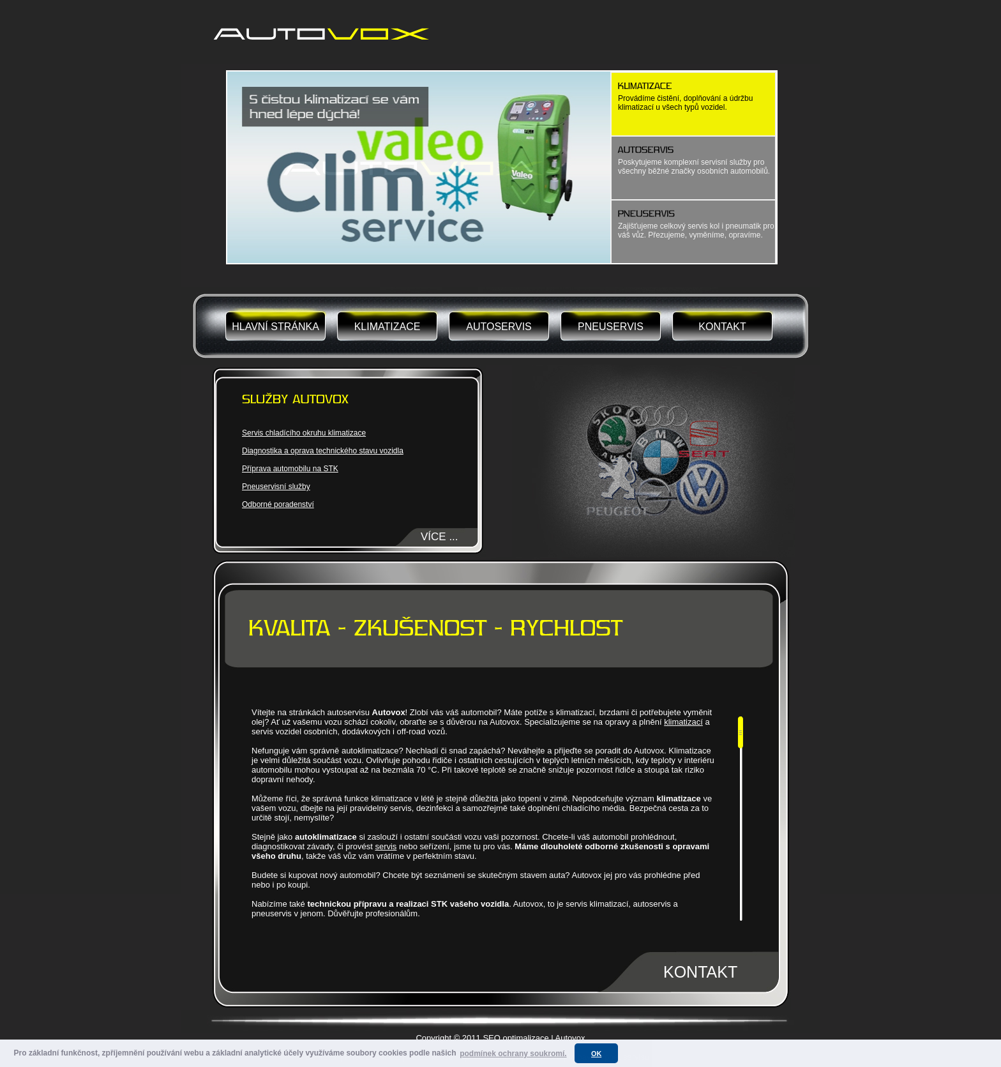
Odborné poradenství (278, 504)
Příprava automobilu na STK (290, 468)
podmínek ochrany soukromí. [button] (513, 1053)
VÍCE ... (439, 537)
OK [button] (596, 1053)
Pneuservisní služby (276, 486)
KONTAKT (722, 326)
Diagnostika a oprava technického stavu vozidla (322, 450)
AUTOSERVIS (499, 326)
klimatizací (683, 722)
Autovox (570, 1038)
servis (385, 846)
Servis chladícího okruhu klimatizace (304, 432)
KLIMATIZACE (387, 326)
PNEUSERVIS (611, 326)
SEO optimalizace (515, 1038)
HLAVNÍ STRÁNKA (275, 326)
